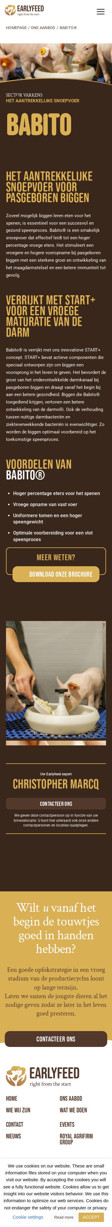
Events (67, 1125)
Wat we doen (73, 1110)
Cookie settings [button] (28, 1217)
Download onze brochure (61, 574)
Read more (63, 1217)
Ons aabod (71, 1099)
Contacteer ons (56, 803)
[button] (100, 11)
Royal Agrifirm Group (76, 1139)
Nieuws (13, 1136)
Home (11, 1099)
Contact (14, 1125)
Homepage (16, 27)
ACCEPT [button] (91, 1217)
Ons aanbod (43, 27)
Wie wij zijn (18, 1110)
